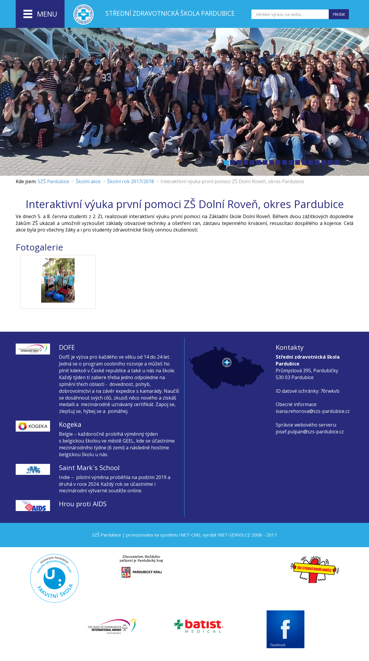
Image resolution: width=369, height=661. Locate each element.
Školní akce (88, 181)
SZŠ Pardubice (53, 181)
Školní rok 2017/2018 (130, 181)
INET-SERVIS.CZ (233, 535)
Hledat (339, 14)
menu (40, 14)
